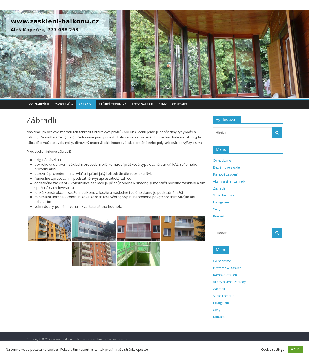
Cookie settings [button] (272, 349)
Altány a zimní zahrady (229, 181)
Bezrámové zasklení (227, 167)
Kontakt (179, 104)
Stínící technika (113, 104)
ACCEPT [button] (295, 349)
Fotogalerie (142, 104)
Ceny (162, 104)
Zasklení (62, 104)
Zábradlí (85, 104)
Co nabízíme (39, 104)
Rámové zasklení (225, 174)
